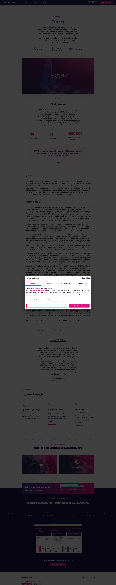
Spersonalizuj (58, 305)
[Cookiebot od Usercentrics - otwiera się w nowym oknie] (83, 278)
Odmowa (36, 305)
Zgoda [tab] (33, 283)
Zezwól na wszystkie (79, 305)
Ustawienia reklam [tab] (66, 283)
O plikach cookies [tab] (83, 283)
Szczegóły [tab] (49, 283)
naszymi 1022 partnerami (37, 290)
